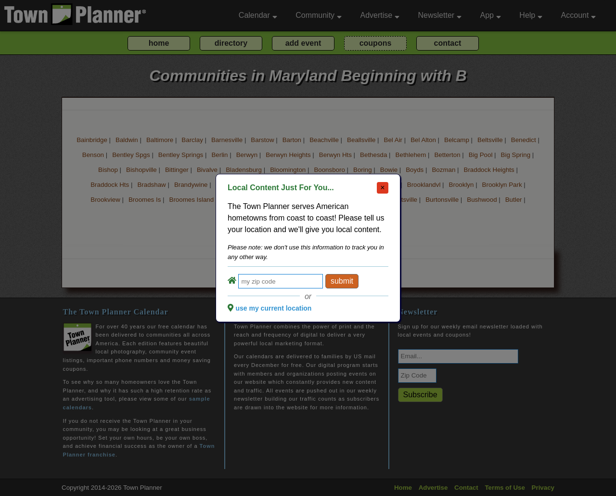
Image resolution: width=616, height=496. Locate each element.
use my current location (273, 308)
